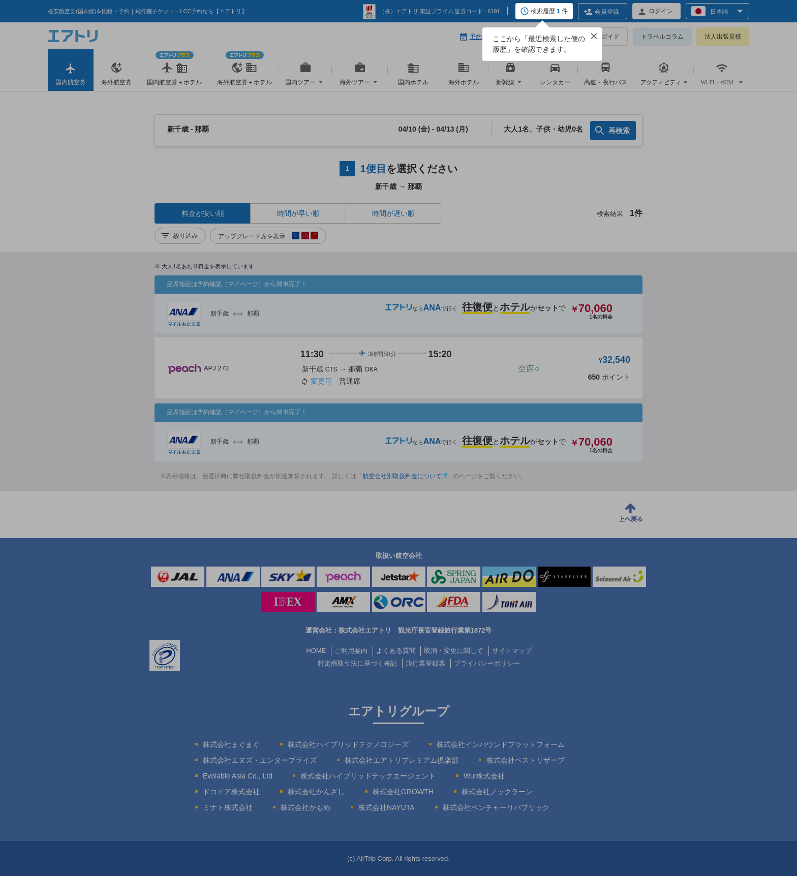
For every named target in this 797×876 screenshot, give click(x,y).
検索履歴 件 (549, 12)
